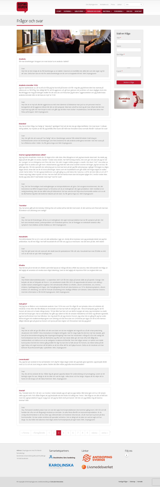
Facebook (126, 455)
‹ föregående (39, 432)
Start (59, 11)
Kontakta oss (104, 4)
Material (106, 11)
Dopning (67, 11)
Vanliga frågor (123, 482)
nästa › (95, 432)
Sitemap (132, 482)
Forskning (118, 11)
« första (25, 432)
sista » (105, 432)
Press (113, 4)
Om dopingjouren (92, 4)
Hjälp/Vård (79, 11)
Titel (119, 38)
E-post (120, 71)
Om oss (129, 11)
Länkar (119, 4)
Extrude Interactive (57, 482)
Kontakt (138, 11)
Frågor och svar (94, 11)
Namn (119, 46)
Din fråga (121, 54)
